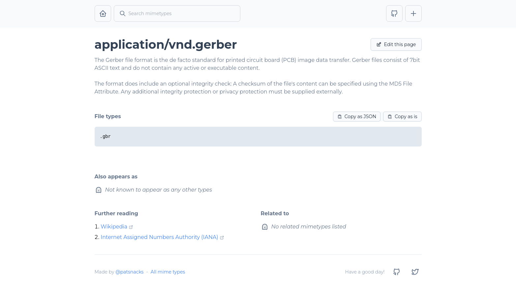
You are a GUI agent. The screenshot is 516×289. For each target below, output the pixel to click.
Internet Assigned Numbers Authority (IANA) (159, 237)
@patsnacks (129, 272)
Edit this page (396, 44)
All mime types (168, 272)
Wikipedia (114, 226)
